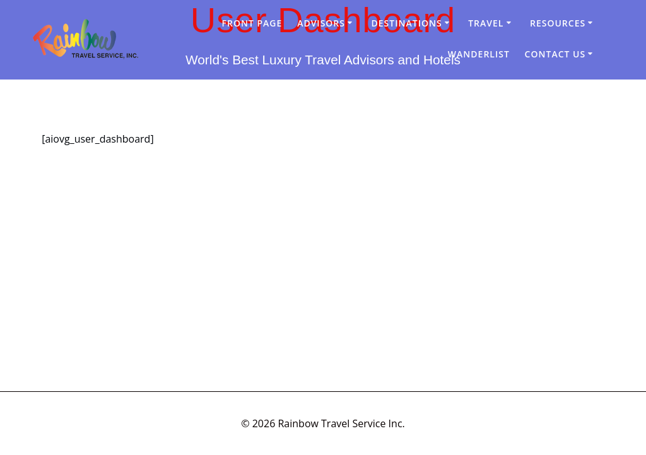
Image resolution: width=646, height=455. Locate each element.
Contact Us (555, 54)
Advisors (321, 23)
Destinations (407, 23)
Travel (485, 23)
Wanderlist (479, 54)
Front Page (252, 23)
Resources (557, 23)
